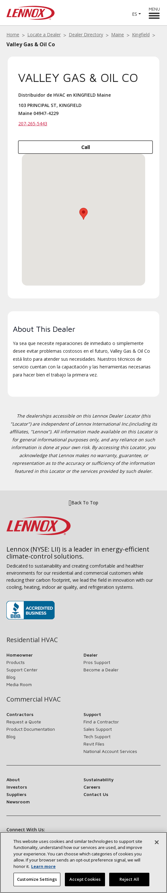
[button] (83, 214)
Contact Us (96, 794)
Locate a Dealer (44, 34)
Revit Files (94, 744)
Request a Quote (23, 721)
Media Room (19, 684)
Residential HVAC (32, 639)
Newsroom (18, 801)
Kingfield (141, 34)
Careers (92, 787)
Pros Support (97, 662)
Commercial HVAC (33, 699)
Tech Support (97, 736)
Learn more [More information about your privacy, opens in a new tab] (43, 866)
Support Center (22, 669)
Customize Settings (37, 879)
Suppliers (16, 794)
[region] (83, 862)
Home (12, 34)
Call (85, 147)
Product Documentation (30, 729)
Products (15, 662)
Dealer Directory (86, 34)
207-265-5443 (32, 123)
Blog (10, 677)
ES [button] (134, 14)
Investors (16, 787)
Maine (117, 34)
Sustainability (99, 779)
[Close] (157, 842)
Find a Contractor (101, 721)
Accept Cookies (85, 879)
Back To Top (84, 502)
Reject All (129, 879)
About (13, 779)
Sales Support (98, 729)
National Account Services (110, 751)
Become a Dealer (101, 669)
